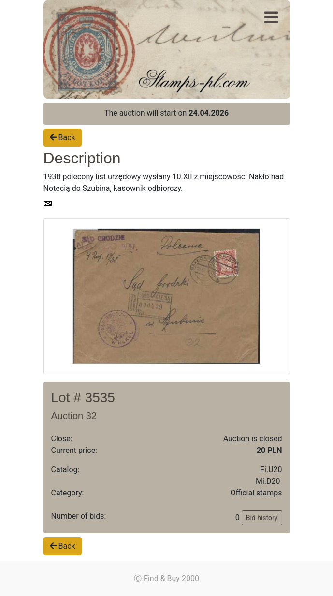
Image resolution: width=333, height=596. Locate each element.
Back (62, 137)
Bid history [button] (262, 518)
